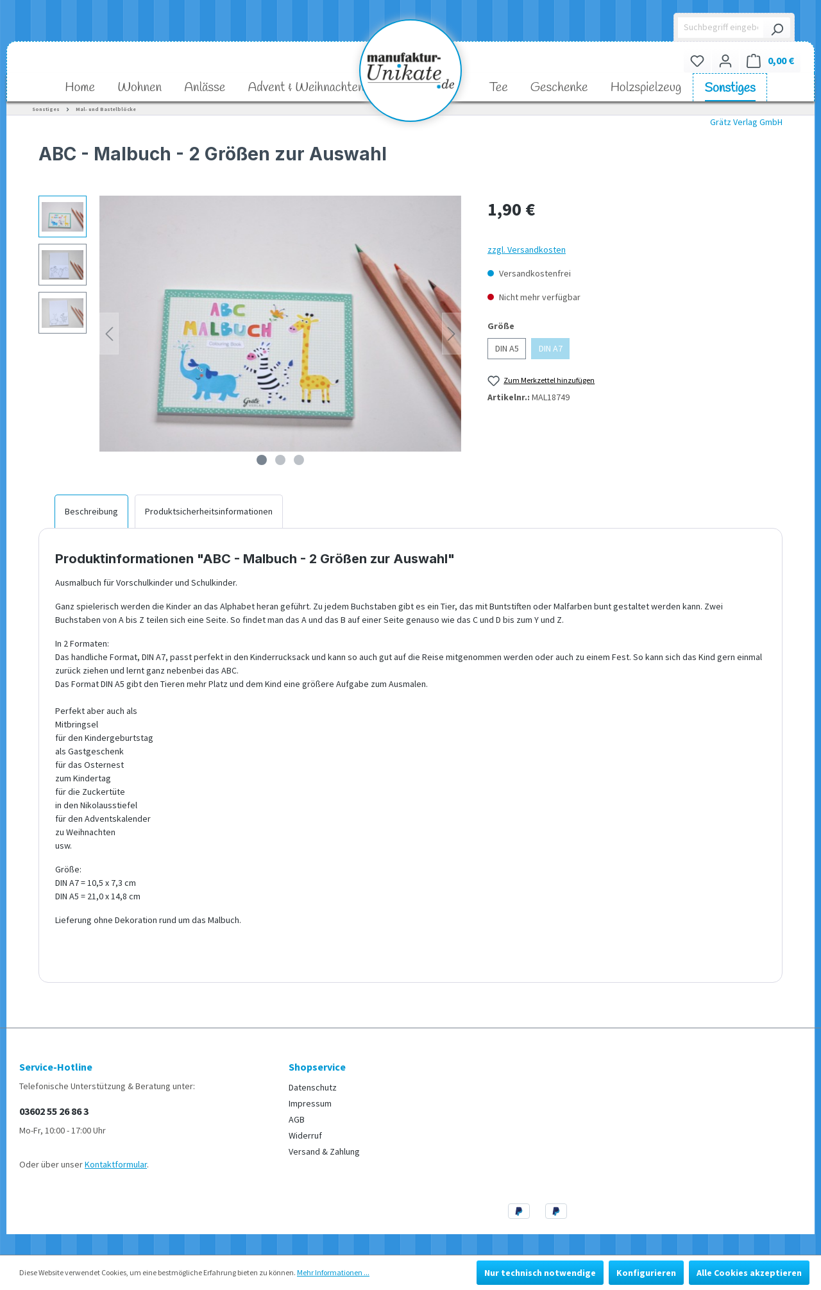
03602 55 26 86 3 (54, 1111)
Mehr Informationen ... (333, 1272)
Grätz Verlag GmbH (746, 122)
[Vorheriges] (109, 334)
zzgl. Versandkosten (526, 249)
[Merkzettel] (697, 60)
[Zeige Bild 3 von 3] (299, 460)
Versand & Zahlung (324, 1151)
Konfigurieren (646, 1272)
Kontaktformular (116, 1164)
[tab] (91, 511)
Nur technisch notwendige (540, 1272)
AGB (297, 1119)
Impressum (310, 1103)
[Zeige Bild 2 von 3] (280, 460)
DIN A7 (551, 348)
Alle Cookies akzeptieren (749, 1272)
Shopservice (317, 1066)
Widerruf (305, 1135)
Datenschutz (313, 1087)
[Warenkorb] (770, 60)
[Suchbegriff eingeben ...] (721, 27)
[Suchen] (776, 27)
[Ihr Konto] (725, 60)
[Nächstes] (451, 334)
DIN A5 (507, 348)
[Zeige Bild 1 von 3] (262, 460)
